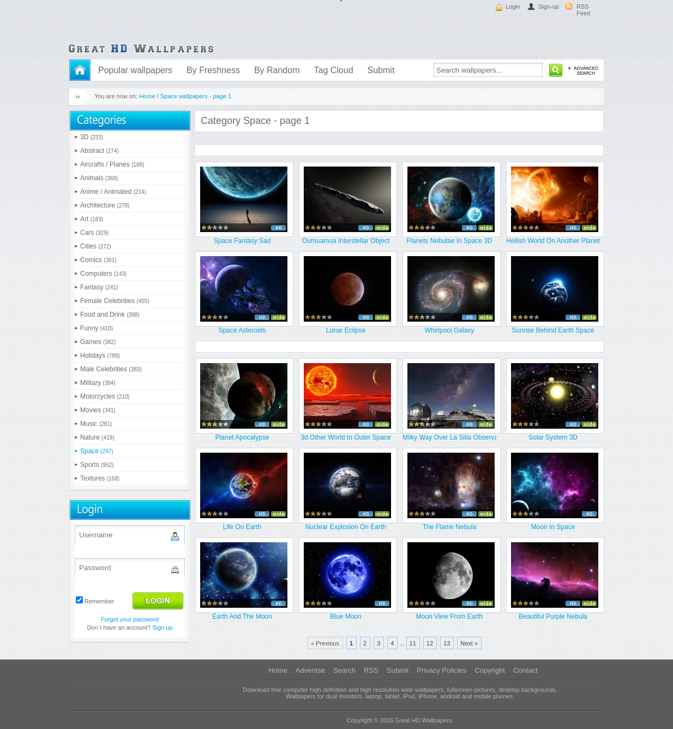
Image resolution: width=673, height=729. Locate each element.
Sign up (162, 627)
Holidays (100, 355)
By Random (277, 70)
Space (96, 451)
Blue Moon (345, 616)
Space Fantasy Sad (242, 241)
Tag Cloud (333, 70)
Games (98, 342)
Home (147, 96)
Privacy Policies (441, 670)
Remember (99, 601)
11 (413, 643)
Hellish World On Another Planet (553, 241)
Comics (98, 260)
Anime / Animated (113, 191)
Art (91, 219)
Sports (96, 465)
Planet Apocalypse (242, 437)
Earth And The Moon (242, 616)
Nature (97, 437)
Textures (99, 478)
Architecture (105, 205)
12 (429, 643)
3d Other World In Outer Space (345, 437)
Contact (525, 670)
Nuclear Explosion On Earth (345, 527)
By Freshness (213, 70)
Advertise (310, 670)
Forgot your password (130, 619)
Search (344, 670)
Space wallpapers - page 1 (195, 96)
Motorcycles (105, 396)
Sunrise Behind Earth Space (553, 330)
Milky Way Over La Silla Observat (449, 437)
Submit (381, 70)
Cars (94, 232)
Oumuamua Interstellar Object (345, 241)
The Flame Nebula (450, 527)
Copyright (489, 670)
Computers (103, 273)
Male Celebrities (111, 369)
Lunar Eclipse (346, 330)
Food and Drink (110, 314)
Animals (99, 178)
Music (96, 424)
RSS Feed (583, 9)
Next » (469, 643)
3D (91, 137)
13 (446, 643)
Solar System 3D (553, 437)
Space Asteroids (242, 330)
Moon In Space (553, 527)
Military (98, 383)
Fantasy (99, 287)
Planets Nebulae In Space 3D (449, 241)
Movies (98, 410)
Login (513, 6)
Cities (95, 246)
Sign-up (548, 6)
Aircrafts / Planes (112, 164)
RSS (371, 670)
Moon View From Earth (449, 616)
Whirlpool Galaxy (449, 330)
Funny (96, 328)
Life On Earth (242, 527)
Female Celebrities (114, 301)
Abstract (99, 151)
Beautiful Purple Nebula (553, 616)
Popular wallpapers (135, 70)
